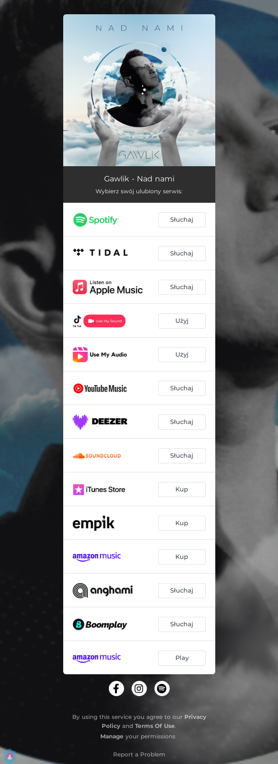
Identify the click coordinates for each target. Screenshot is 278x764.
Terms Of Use (155, 725)
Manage (112, 736)
